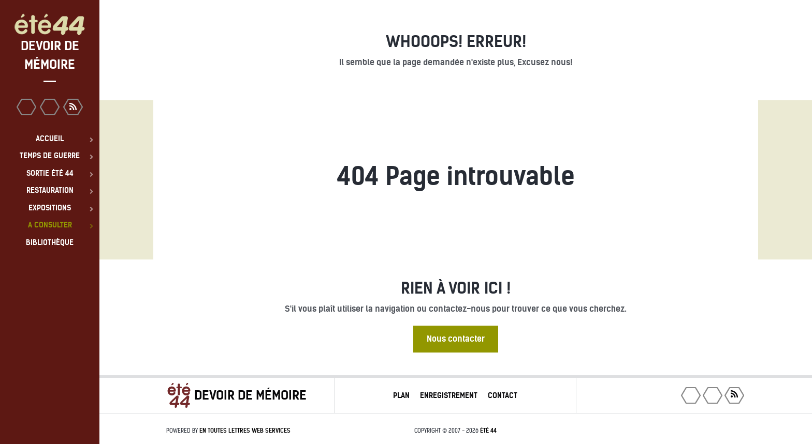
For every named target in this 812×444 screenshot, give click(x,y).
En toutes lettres (245, 430)
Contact (502, 395)
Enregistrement (448, 395)
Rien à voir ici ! (456, 288)
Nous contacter (456, 339)
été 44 (488, 430)
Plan (401, 395)
